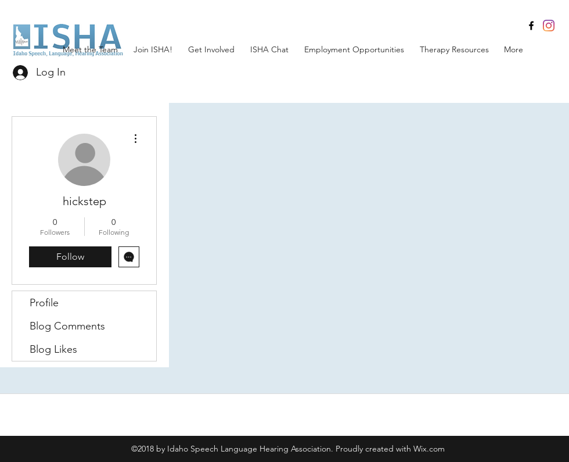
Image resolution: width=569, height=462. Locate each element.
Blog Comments (67, 326)
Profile (44, 302)
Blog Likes (53, 349)
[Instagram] (548, 25)
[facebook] (531, 25)
